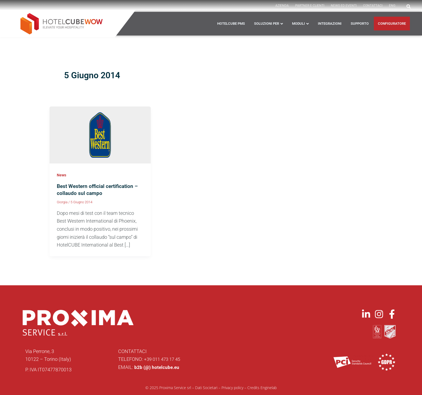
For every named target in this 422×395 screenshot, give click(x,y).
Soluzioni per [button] (266, 24)
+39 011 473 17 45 (163, 359)
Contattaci (372, 6)
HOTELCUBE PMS (231, 24)
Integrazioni (330, 24)
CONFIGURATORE (392, 24)
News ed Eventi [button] (344, 6)
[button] (408, 6)
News (61, 175)
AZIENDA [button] (282, 6)
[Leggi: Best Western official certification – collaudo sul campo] (100, 134)
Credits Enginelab (262, 387)
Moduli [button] (298, 24)
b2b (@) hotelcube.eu (157, 367)
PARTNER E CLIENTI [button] (309, 6)
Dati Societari (206, 387)
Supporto (360, 24)
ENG (392, 6)
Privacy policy (232, 387)
